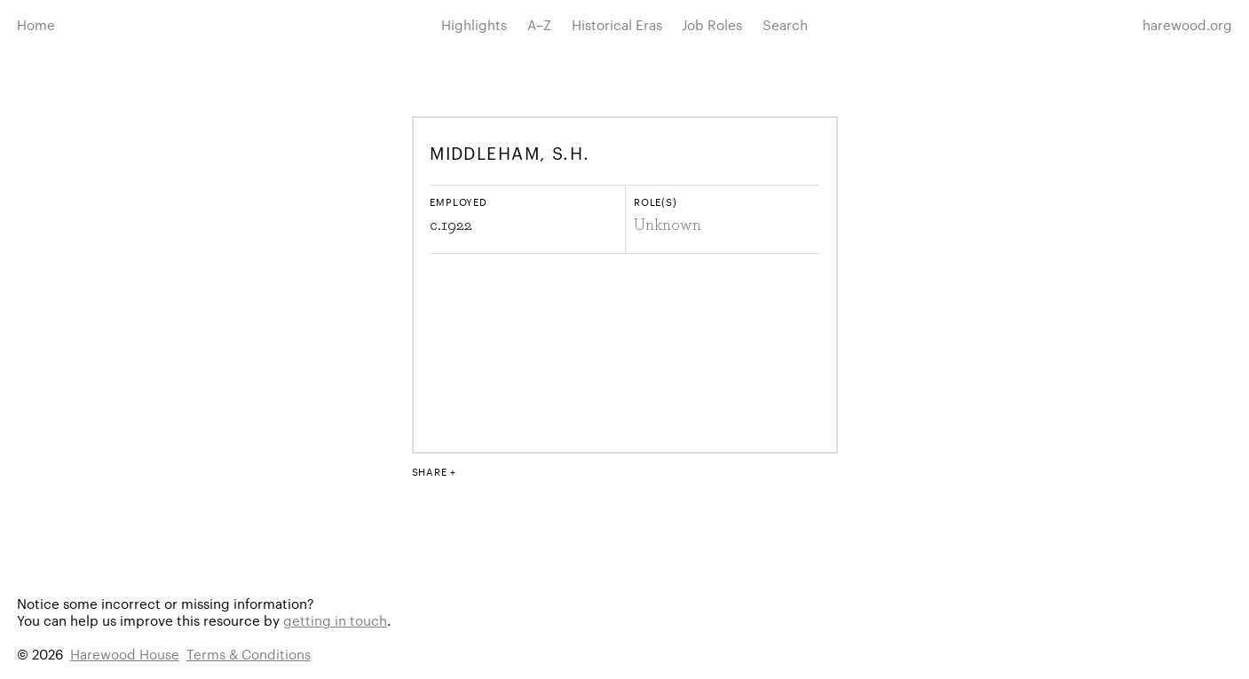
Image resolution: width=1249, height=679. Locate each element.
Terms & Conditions (248, 653)
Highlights (474, 24)
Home (36, 24)
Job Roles (712, 24)
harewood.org (1187, 24)
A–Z (539, 24)
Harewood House (124, 653)
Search (785, 24)
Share (429, 471)
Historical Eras (617, 24)
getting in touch (335, 620)
